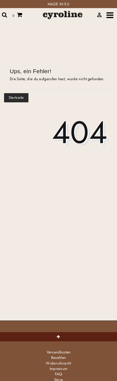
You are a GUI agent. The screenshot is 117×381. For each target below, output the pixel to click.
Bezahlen (58, 357)
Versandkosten (59, 352)
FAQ (58, 374)
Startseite (16, 97)
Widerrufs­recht (58, 363)
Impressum (59, 368)
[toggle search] (4, 15)
